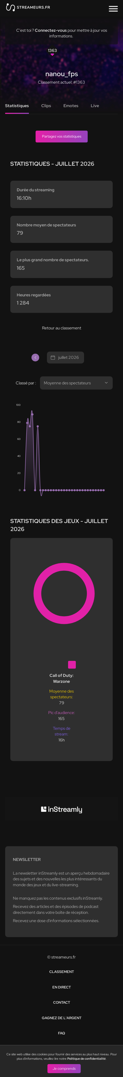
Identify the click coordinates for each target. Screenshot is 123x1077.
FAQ (61, 1033)
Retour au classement (61, 328)
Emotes (70, 105)
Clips (46, 105)
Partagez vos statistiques (61, 136)
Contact (61, 1002)
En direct (61, 987)
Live (95, 105)
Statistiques (17, 105)
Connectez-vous (51, 30)
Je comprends (64, 1068)
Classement (61, 971)
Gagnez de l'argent (61, 1018)
